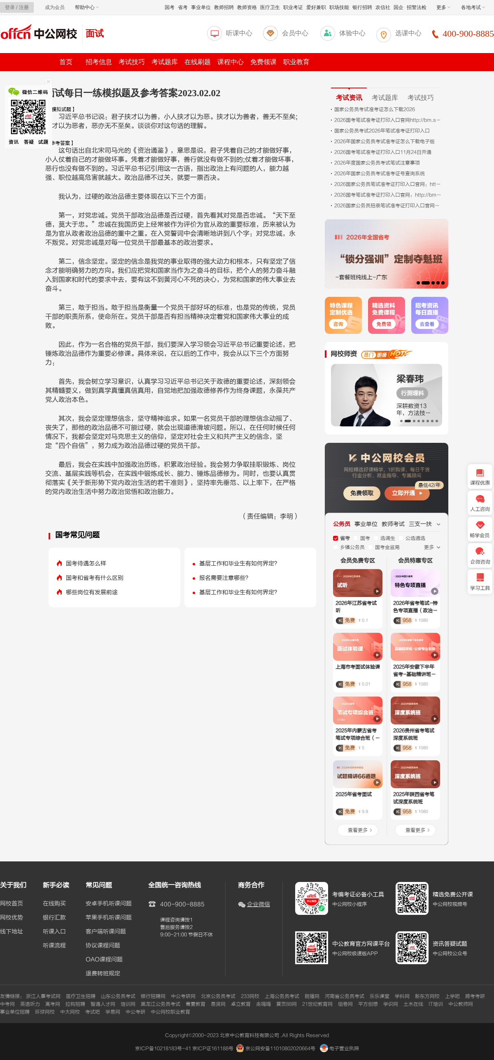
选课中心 (408, 33)
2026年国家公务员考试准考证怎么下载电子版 (384, 141)
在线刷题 (197, 61)
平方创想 (368, 1004)
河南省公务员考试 (344, 996)
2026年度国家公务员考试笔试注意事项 (377, 163)
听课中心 (239, 33)
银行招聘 (362, 7)
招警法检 (416, 7)
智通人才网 (103, 1004)
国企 (398, 7)
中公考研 (135, 1012)
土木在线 (413, 1004)
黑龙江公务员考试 (160, 1004)
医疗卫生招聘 (81, 996)
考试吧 (92, 1012)
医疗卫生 (270, 7)
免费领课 (263, 61)
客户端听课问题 (106, 932)
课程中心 (230, 61)
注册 (24, 7)
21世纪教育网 (317, 1004)
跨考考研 (475, 996)
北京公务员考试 (218, 996)
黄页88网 (286, 1004)
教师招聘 (224, 7)
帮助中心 (87, 7)
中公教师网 (460, 1004)
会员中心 (295, 33)
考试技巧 (132, 61)
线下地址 (11, 932)
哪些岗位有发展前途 (92, 592)
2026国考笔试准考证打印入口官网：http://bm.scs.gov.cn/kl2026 (387, 195)
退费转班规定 (103, 974)
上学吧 (452, 996)
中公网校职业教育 (170, 1012)
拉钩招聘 (75, 1004)
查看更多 (358, 830)
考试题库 (164, 61)
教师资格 (247, 7)
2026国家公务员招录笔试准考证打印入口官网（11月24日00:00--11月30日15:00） (387, 205)
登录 (10, 7)
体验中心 (352, 33)
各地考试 (473, 7)
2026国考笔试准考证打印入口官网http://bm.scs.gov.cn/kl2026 (387, 120)
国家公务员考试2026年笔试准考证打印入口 (382, 131)
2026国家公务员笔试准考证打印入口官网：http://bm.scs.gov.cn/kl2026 (387, 184)
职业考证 (293, 7)
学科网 (402, 996)
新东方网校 (427, 996)
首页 (65, 61)
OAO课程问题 (104, 960)
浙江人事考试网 (43, 996)
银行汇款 (54, 918)
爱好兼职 (316, 7)
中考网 (7, 1004)
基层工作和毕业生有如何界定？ (239, 563)
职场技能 (339, 7)
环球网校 (45, 1012)
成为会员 (55, 7)
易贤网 (218, 1004)
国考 (170, 7)
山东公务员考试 (118, 996)
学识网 (390, 1004)
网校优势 (11, 918)
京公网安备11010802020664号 (280, 1048)
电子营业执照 (339, 1048)
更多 (443, 7)
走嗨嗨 (263, 1004)
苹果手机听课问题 (109, 918)
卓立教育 (241, 1004)
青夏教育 (195, 1004)
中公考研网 (183, 996)
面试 (95, 33)
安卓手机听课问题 (109, 904)
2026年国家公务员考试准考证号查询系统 (379, 173)
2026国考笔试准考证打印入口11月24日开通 (382, 152)
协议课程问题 (103, 946)
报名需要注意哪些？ (225, 577)
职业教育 (296, 61)
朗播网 (312, 996)
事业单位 (201, 7)
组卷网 (345, 1004)
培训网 (128, 1004)
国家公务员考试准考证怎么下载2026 (374, 109)
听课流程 (54, 946)
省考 (183, 7)
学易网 (112, 1012)
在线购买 (54, 904)
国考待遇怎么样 (86, 563)
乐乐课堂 (379, 996)
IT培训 (436, 1004)
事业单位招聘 (15, 1012)
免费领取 (361, 493)
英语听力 (30, 1004)
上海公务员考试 (282, 996)
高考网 (52, 1004)
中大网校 (70, 1012)
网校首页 (11, 904)
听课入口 (54, 932)
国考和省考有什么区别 (95, 577)
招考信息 (99, 61)
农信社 (382, 7)
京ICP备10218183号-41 (163, 1048)
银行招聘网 (153, 996)
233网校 (250, 996)
